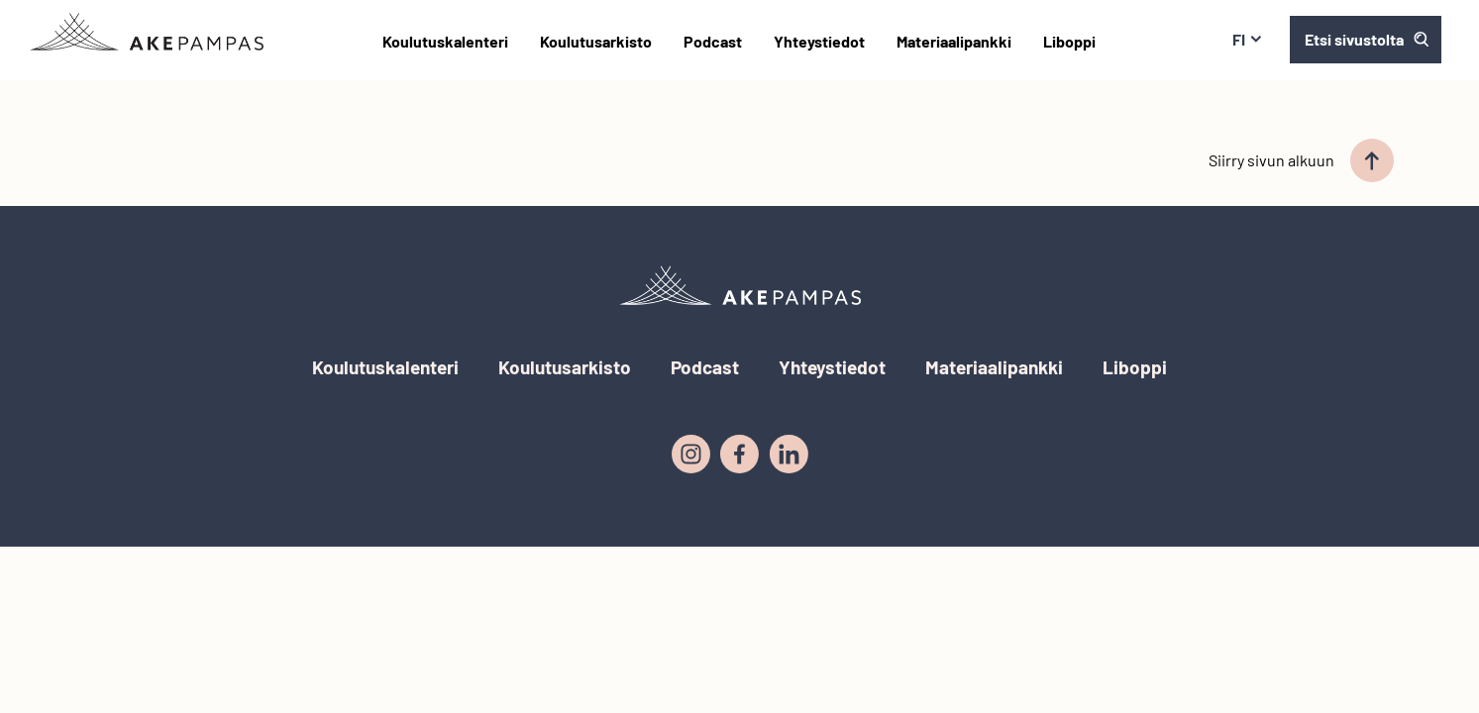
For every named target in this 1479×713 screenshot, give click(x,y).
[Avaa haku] (1365, 39)
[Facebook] (739, 455)
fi (1247, 39)
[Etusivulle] (147, 32)
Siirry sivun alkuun (1301, 160)
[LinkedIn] (788, 455)
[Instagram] (691, 455)
